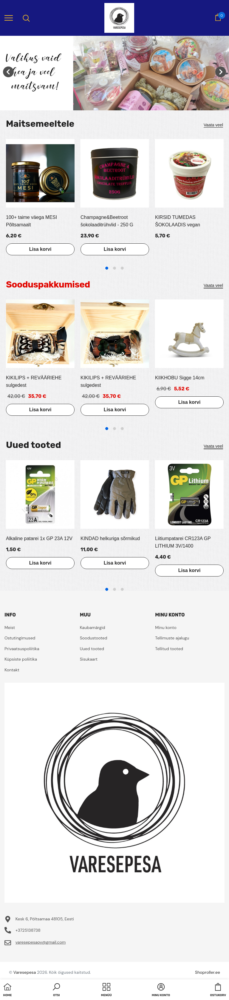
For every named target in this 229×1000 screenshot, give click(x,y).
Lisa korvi (40, 249)
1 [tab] (106, 268)
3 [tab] (122, 268)
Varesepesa (24, 972)
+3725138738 (28, 930)
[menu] (8, 17)
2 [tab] (114, 268)
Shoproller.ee (207, 972)
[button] (56, 990)
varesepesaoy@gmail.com (41, 942)
